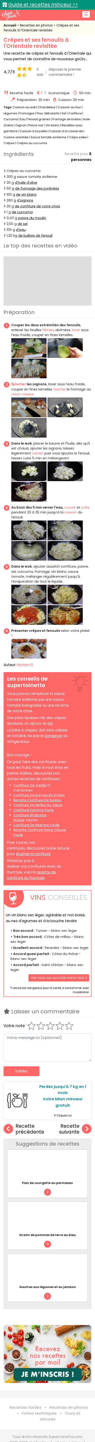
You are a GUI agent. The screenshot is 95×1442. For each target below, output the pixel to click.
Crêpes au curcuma (32, 143)
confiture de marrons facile (36, 825)
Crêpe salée (77, 137)
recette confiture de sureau (37, 800)
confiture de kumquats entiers (39, 795)
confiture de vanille (30, 785)
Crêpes (9, 143)
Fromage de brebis (66, 119)
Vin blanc (52, 125)
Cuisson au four (69, 107)
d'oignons (25, 200)
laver (76, 330)
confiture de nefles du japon (38, 805)
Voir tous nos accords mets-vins (59, 977)
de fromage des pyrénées (37, 188)
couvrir (70, 507)
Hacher (60, 389)
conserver (53, 735)
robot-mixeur (22, 394)
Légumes (10, 113)
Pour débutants (48, 113)
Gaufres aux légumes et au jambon (47, 1287)
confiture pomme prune (33, 810)
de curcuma (22, 212)
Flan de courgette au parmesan (47, 1183)
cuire (85, 507)
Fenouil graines (39, 119)
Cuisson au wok (24, 107)
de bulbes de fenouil (35, 235)
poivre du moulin (32, 218)
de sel (23, 223)
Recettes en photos (37, 25)
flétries (48, 330)
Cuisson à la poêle (33, 131)
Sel (64, 113)
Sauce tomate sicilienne (48, 137)
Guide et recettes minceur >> (43, 4)
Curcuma (11, 119)
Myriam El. (25, 664)
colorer (38, 453)
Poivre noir (36, 125)
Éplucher (18, 384)
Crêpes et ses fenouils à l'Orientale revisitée (41, 28)
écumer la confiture (33, 853)
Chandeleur (47, 107)
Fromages (27, 113)
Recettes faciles (25, 1407)
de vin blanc (26, 194)
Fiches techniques (39, 1413)
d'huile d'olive (26, 182)
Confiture (75, 113)
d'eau (21, 229)
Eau (22, 119)
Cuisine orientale (16, 137)
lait (50, 723)
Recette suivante (75, 1129)
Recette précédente (24, 1129)
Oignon (20, 125)
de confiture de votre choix (37, 206)
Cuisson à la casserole (66, 131)
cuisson (70, 512)
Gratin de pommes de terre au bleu (47, 1235)
